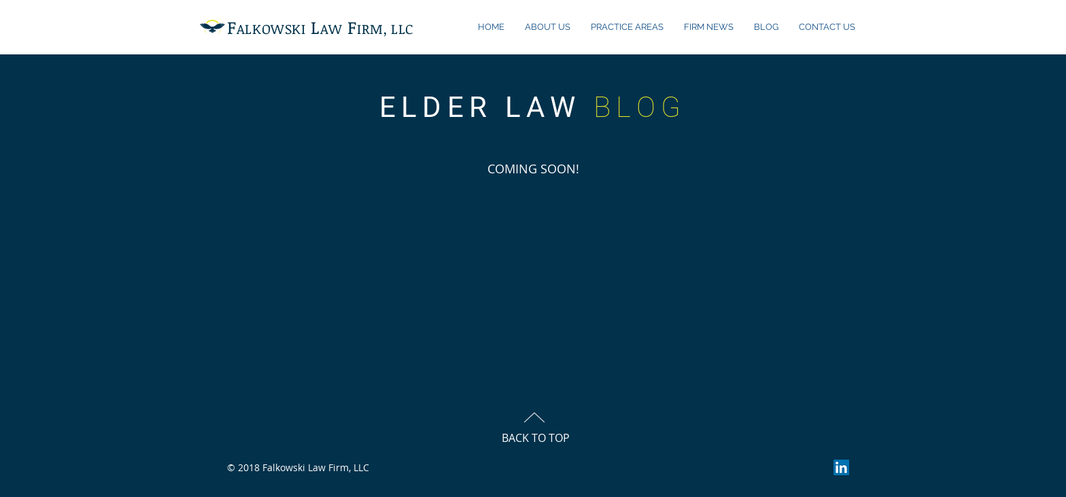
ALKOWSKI (271, 28)
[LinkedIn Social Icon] (841, 467)
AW (331, 28)
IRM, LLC (385, 28)
